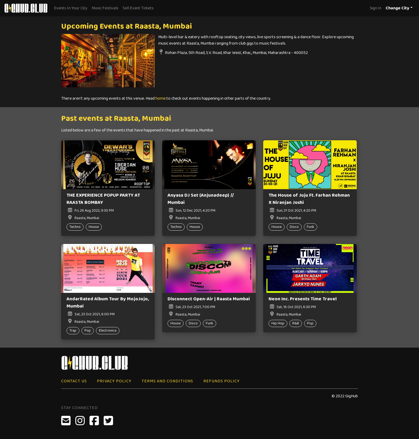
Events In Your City (70, 8)
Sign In (375, 8)
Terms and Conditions (167, 381)
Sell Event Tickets (138, 8)
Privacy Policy (114, 381)
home (161, 98)
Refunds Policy (221, 381)
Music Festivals (105, 8)
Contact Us (74, 381)
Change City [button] (397, 8)
